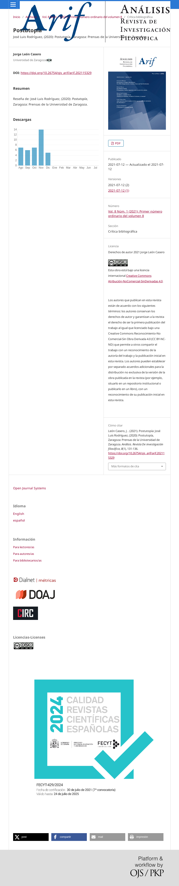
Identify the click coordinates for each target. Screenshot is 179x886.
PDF (117, 143)
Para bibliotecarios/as (27, 560)
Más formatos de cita (125, 466)
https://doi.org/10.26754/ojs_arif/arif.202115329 (56, 73)
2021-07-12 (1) (118, 190)
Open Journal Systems (29, 488)
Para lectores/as (23, 547)
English (18, 514)
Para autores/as (23, 554)
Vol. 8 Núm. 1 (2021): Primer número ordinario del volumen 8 (82, 17)
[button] (31, 837)
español (19, 520)
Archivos (31, 17)
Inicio (16, 17)
